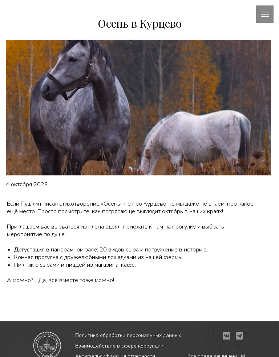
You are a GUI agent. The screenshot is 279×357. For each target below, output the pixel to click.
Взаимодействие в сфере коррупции (119, 345)
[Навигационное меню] (265, 14)
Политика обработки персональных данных (128, 335)
